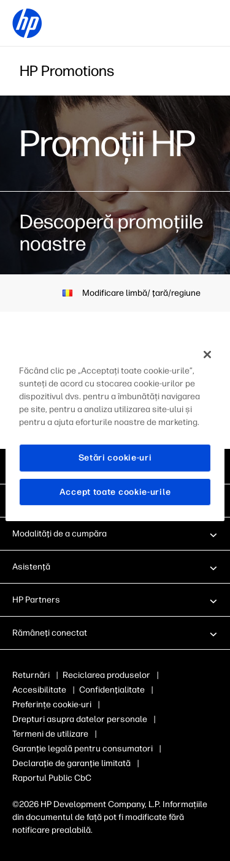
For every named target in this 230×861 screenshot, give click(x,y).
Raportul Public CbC (51, 778)
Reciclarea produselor (106, 675)
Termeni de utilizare (50, 734)
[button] (115, 533)
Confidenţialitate (112, 690)
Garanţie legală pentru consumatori (82, 748)
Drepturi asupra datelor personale (79, 719)
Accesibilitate (39, 690)
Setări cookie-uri (115, 458)
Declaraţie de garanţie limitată (71, 763)
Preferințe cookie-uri (51, 704)
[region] (115, 430)
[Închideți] (207, 354)
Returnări (31, 675)
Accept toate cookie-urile (115, 492)
